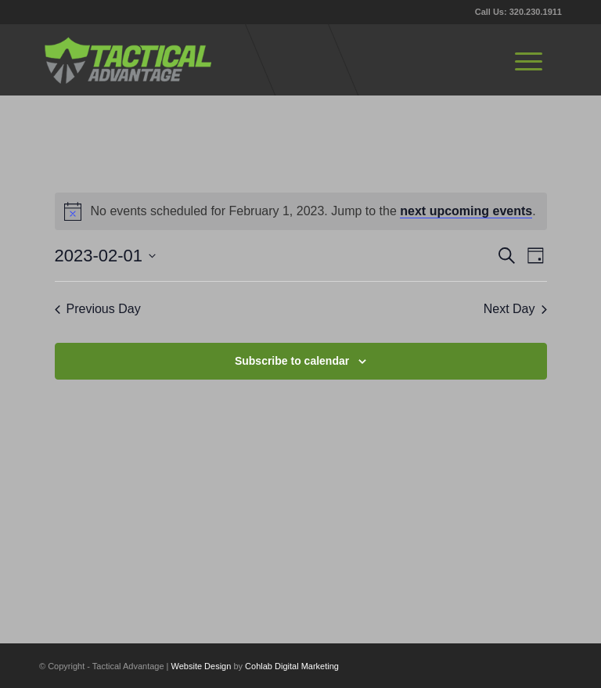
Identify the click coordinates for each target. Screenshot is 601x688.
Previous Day (98, 308)
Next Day (515, 308)
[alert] (301, 211)
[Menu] (528, 59)
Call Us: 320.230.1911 (518, 11)
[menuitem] (528, 59)
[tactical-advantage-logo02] (127, 59)
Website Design (201, 666)
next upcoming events (466, 211)
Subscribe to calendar (292, 361)
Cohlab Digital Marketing (292, 666)
